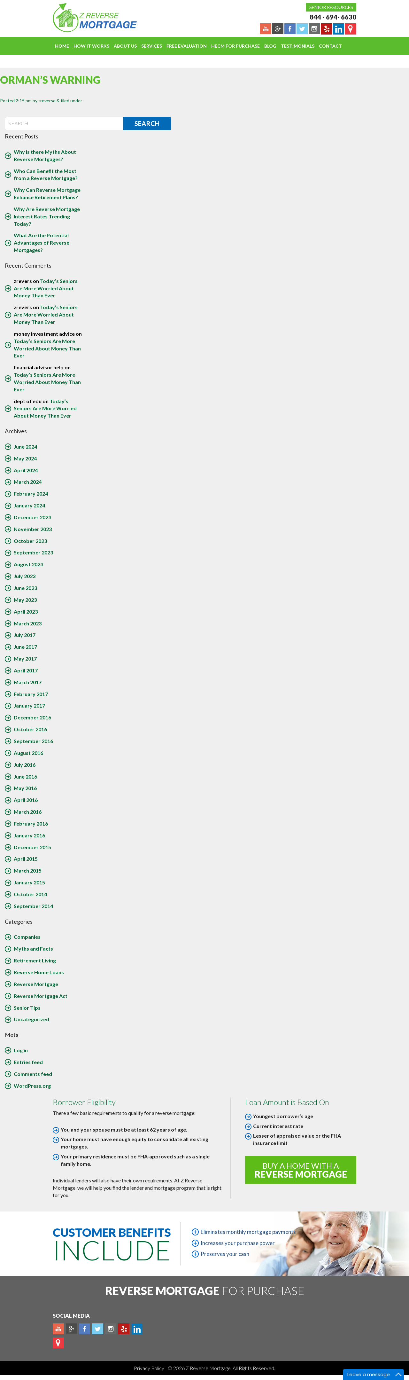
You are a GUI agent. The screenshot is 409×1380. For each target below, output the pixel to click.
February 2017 (31, 694)
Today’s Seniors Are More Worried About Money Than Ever (46, 288)
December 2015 (32, 847)
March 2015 (28, 870)
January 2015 (29, 882)
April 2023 (26, 611)
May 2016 (25, 788)
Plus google (71, 1328)
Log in (21, 1050)
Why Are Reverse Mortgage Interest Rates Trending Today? (47, 216)
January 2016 (29, 835)
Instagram (110, 1328)
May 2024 (25, 458)
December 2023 (32, 517)
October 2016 (30, 729)
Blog (270, 46)
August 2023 (28, 564)
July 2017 (24, 635)
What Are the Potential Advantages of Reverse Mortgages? (41, 242)
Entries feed (28, 1062)
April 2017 (26, 670)
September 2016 (33, 741)
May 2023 (25, 600)
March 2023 (28, 623)
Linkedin (137, 1328)
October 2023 (30, 541)
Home (62, 46)
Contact (330, 46)
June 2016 (25, 776)
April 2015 (26, 859)
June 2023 (25, 588)
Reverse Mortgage (36, 984)
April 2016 (26, 800)
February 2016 (31, 823)
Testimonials (297, 46)
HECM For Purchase (235, 46)
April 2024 (26, 470)
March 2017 (28, 682)
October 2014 (30, 894)
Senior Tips (27, 1008)
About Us (125, 46)
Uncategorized (31, 1019)
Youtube (58, 1328)
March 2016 (28, 812)
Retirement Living (35, 960)
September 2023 (33, 552)
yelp (123, 1328)
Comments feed (33, 1074)
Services (151, 46)
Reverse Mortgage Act (40, 996)
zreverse (47, 100)
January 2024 (29, 505)
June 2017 (25, 647)
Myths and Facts (33, 948)
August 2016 (28, 753)
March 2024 (28, 482)
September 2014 (33, 906)
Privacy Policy (149, 1368)
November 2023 (33, 529)
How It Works (91, 46)
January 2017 (29, 705)
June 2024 (25, 446)
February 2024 (31, 493)
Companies (27, 937)
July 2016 (24, 765)
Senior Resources (331, 7)
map (58, 1342)
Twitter (97, 1328)
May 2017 (25, 658)
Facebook (84, 1328)
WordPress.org (32, 1086)
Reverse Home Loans (39, 972)
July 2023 (24, 576)
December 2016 (32, 717)
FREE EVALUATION (186, 46)
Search (147, 123)
